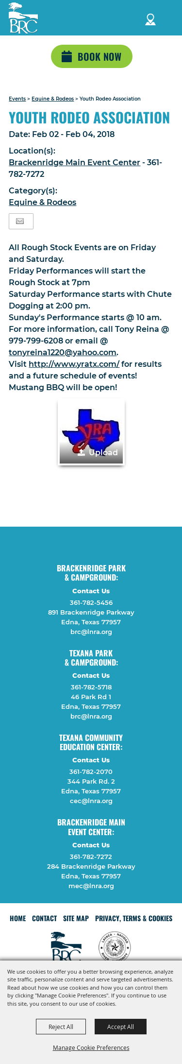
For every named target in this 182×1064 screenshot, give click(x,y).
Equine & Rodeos (53, 99)
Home (18, 918)
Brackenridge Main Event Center (74, 162)
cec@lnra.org (91, 801)
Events (17, 99)
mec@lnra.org (91, 886)
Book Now (99, 56)
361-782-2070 (91, 771)
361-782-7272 (91, 856)
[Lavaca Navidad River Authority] (23, 18)
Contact (44, 918)
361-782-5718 (91, 687)
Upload (103, 452)
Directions (150, 17)
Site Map (76, 918)
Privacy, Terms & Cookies (133, 918)
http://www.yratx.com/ (74, 364)
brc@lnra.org (91, 631)
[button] (91, 431)
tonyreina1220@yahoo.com (62, 352)
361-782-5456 (91, 602)
